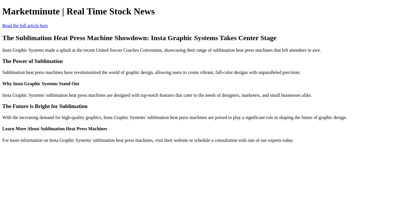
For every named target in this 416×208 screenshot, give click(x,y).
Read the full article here (25, 25)
